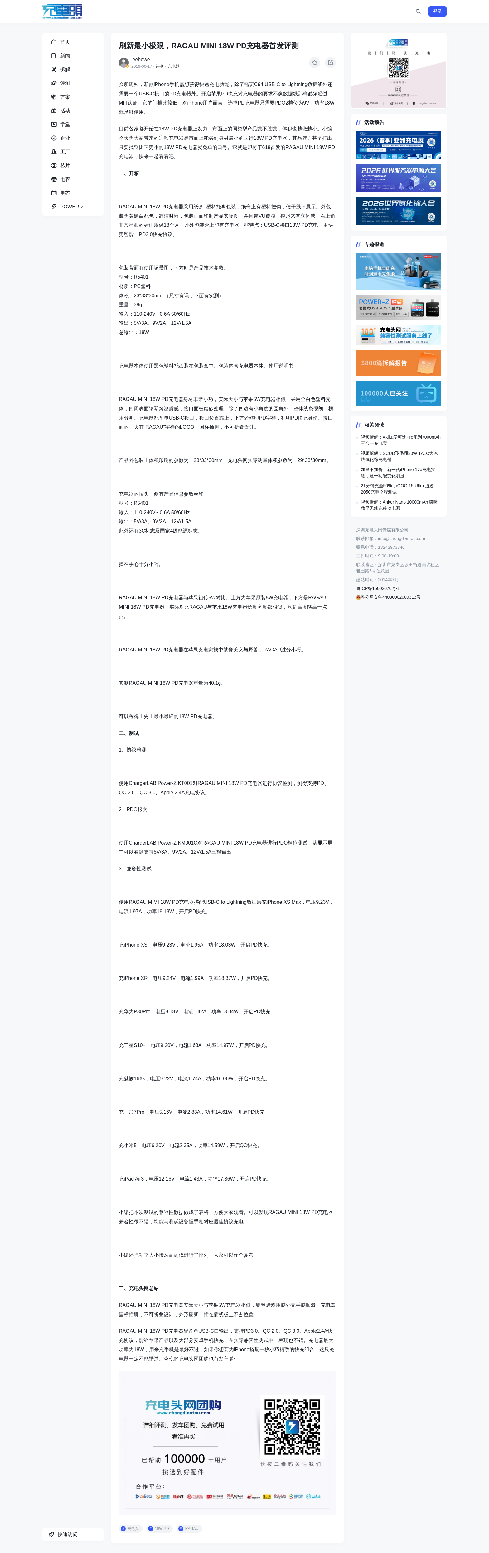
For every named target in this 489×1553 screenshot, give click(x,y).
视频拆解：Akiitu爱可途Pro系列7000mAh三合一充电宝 (401, 440)
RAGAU (192, 1528)
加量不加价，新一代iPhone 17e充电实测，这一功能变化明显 (398, 472)
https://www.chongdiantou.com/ (398, 70)
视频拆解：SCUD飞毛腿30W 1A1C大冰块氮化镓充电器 (399, 456)
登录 (437, 11)
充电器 (173, 66)
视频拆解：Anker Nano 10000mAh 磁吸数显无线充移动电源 (399, 505)
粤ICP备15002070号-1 (378, 588)
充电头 (133, 1528)
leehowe (140, 59)
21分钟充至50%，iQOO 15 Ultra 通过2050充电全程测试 (397, 488)
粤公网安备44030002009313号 (388, 597)
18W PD (162, 1528)
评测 (160, 66)
